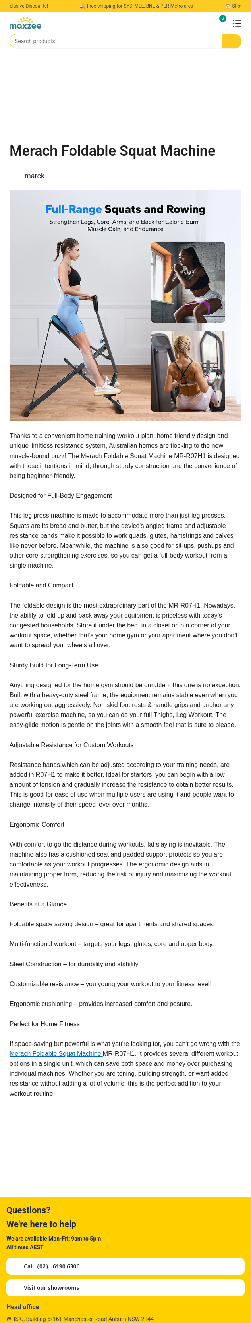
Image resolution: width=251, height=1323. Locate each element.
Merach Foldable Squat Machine (56, 1053)
